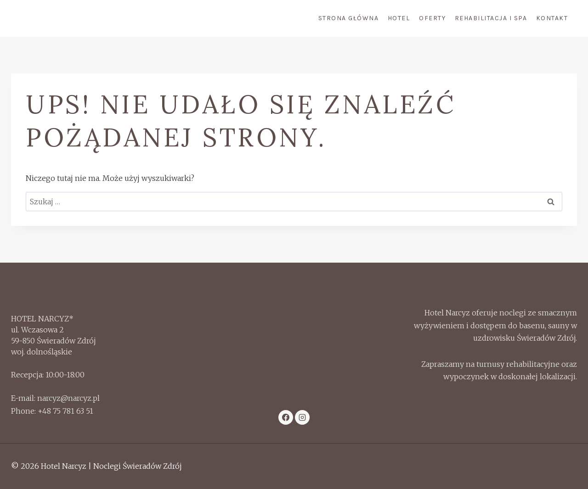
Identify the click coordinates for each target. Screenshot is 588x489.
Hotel (399, 18)
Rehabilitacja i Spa (491, 18)
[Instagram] (302, 417)
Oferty (432, 18)
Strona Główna (348, 18)
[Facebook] (285, 417)
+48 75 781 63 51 (65, 411)
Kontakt (552, 18)
